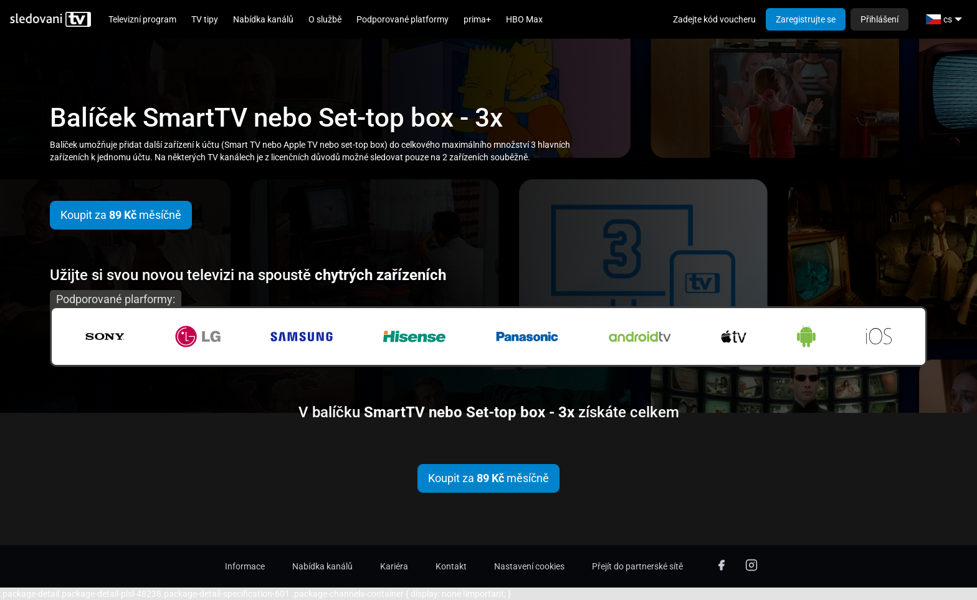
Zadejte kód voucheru (714, 19)
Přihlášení (879, 19)
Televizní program (142, 19)
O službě (324, 19)
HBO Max (524, 19)
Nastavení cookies (529, 566)
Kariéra (394, 566)
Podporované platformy (402, 19)
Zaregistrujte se (806, 19)
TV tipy (204, 19)
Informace (245, 566)
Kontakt (451, 566)
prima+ (477, 19)
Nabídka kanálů (263, 19)
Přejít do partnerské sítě (637, 566)
